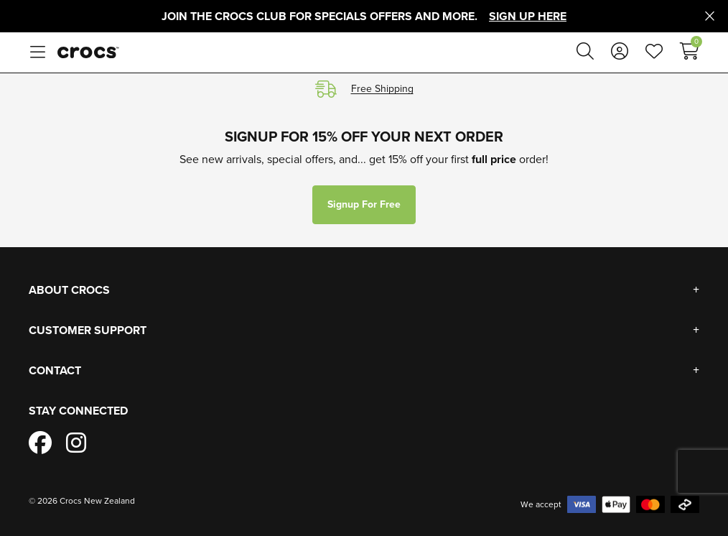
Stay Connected (78, 410)
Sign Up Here (527, 16)
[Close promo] (709, 16)
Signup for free (364, 204)
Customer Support (87, 330)
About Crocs (69, 290)
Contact (55, 370)
